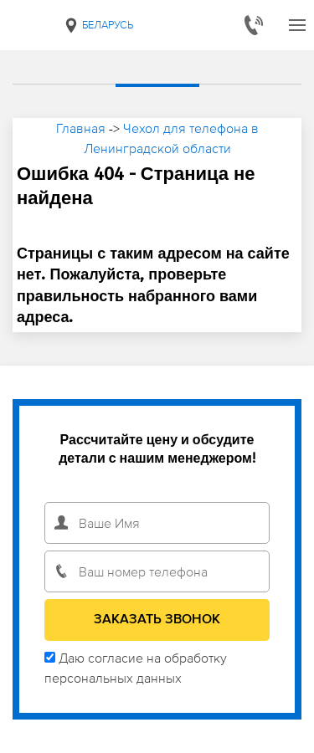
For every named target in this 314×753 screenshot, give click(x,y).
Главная (81, 128)
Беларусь (98, 25)
